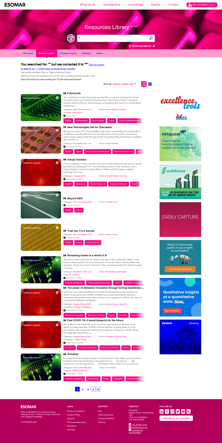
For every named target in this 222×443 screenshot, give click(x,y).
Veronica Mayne (129, 336)
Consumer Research (88, 347)
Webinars (86, 53)
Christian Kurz (111, 202)
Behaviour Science (96, 315)
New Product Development (97, 151)
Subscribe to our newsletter (176, 418)
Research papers (46, 53)
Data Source (93, 378)
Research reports (68, 53)
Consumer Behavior (118, 184)
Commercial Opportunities (136, 431)
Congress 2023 (79, 176)
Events (155, 4)
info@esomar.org (138, 427)
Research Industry (133, 282)
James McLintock (126, 304)
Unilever (75, 274)
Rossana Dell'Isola (114, 336)
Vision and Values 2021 (82, 202)
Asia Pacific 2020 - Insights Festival (87, 271)
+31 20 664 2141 (138, 425)
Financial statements (76, 422)
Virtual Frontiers (76, 159)
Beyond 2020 (75, 198)
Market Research (97, 184)
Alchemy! (72, 354)
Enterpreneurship (135, 378)
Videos (99, 53)
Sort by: (108, 84)
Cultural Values (92, 242)
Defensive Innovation (74, 315)
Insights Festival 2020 (82, 304)
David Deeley (112, 109)
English (68, 120)
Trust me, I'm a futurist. (81, 230)
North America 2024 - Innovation (86, 109)
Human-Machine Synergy (99, 282)
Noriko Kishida (112, 143)
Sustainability (82, 120)
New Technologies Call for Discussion (89, 127)
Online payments (105, 415)
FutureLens (74, 93)
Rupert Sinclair (113, 176)
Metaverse (80, 184)
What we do (87, 4)
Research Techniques (123, 151)
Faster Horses (80, 339)
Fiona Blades (111, 367)
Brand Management (142, 347)
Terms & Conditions (76, 411)
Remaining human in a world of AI (87, 255)
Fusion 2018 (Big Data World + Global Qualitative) (93, 367)
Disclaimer (72, 426)
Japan (78, 151)
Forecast (123, 315)
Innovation (118, 378)
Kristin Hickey (112, 304)
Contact (173, 4)
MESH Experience (79, 370)
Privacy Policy (73, 415)
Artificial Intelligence (74, 282)
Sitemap (101, 422)
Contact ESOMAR (106, 418)
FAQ (100, 411)
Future (111, 120)
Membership (111, 4)
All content (28, 53)
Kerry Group (77, 112)
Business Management (141, 315)
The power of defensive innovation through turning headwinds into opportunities (114, 287)
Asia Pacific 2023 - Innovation (85, 143)
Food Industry (98, 120)
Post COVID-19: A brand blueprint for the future (95, 320)
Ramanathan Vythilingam (116, 271)
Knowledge (135, 4)
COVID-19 (69, 347)
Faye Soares (124, 176)
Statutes (71, 418)
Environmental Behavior (129, 120)
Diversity (71, 429)
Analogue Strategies (82, 307)
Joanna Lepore (112, 234)
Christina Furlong (126, 109)
